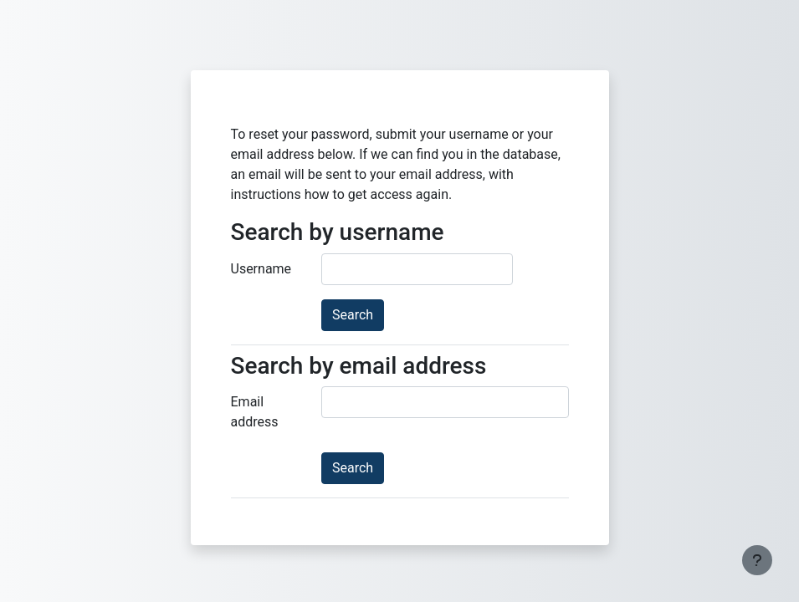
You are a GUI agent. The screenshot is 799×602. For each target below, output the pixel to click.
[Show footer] (757, 560)
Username (261, 269)
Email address (255, 412)
